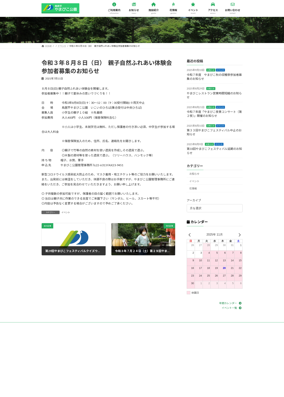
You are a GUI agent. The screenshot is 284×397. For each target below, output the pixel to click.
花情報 (193, 188)
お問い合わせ (51, 325)
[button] (231, 303)
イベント (65, 212)
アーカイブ (194, 200)
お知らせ (210, 70)
